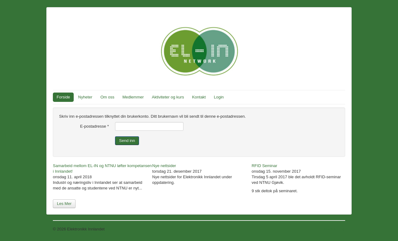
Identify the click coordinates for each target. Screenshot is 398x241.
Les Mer (64, 203)
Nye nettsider (164, 165)
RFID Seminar (264, 165)
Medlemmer (133, 97)
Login (219, 97)
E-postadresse (94, 126)
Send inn (127, 140)
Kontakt (199, 97)
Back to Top (334, 229)
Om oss (107, 97)
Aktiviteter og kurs (168, 97)
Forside (63, 97)
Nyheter (85, 97)
